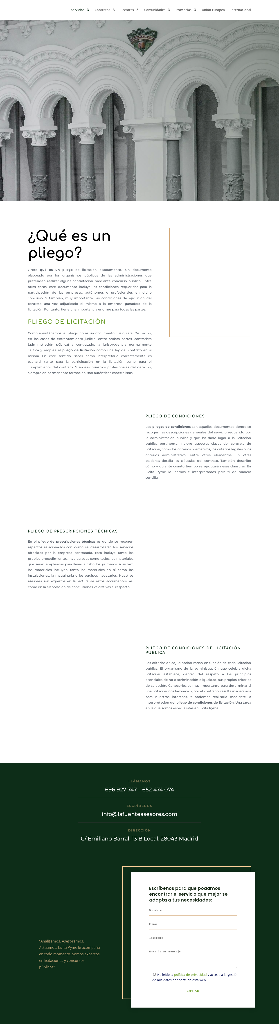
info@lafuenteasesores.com (139, 814)
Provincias (183, 10)
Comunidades (154, 10)
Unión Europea (213, 10)
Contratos (102, 10)
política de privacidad (190, 974)
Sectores (127, 10)
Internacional (241, 10)
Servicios (77, 10)
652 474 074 (158, 789)
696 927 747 (121, 789)
